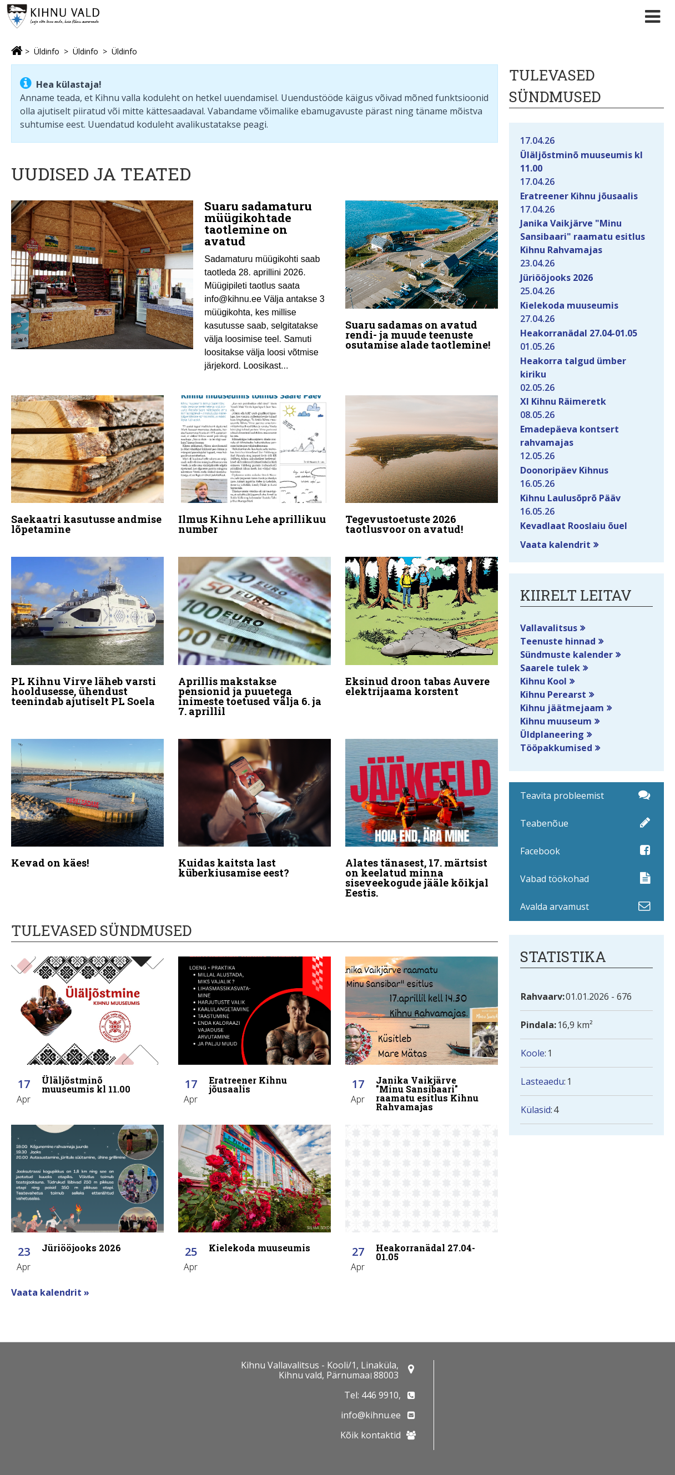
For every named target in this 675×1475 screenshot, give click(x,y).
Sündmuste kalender (566, 654)
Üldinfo (46, 51)
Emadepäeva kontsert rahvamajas (586, 428)
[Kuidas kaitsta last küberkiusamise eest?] (254, 799)
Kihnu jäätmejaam (562, 708)
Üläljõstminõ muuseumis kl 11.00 (586, 154)
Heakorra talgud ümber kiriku (586, 360)
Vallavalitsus (548, 628)
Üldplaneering (552, 734)
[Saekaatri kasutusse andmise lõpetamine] (87, 463)
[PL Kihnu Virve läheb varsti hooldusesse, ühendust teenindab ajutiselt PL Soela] (87, 627)
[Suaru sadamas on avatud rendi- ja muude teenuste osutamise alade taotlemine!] (421, 277)
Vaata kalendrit (555, 544)
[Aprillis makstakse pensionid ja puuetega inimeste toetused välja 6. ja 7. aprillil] (254, 632)
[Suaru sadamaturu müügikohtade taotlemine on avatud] (171, 289)
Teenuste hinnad (558, 641)
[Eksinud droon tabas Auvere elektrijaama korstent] (421, 622)
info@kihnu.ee (371, 1415)
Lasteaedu (542, 1081)
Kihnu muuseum (556, 721)
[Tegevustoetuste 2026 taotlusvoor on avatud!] (421, 463)
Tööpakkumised (556, 748)
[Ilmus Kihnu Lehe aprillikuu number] (254, 463)
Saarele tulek (550, 668)
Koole (533, 1053)
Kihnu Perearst (553, 694)
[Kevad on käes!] (87, 794)
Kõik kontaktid (370, 1435)
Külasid (536, 1110)
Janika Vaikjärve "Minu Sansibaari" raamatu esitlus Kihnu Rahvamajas (586, 229)
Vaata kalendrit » (50, 1281)
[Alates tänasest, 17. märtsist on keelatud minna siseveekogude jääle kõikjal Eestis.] (421, 809)
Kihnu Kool (543, 681)
